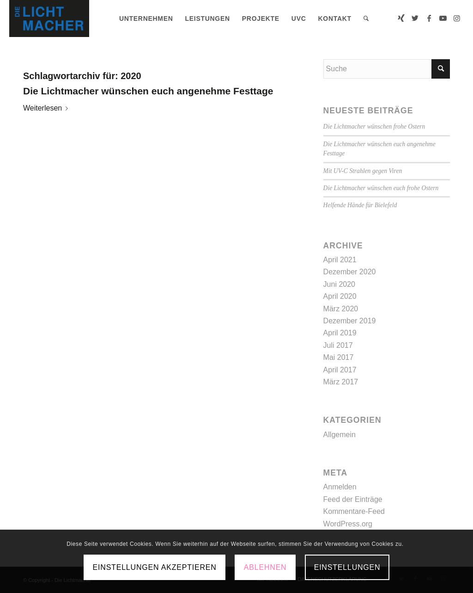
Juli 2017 (338, 345)
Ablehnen (265, 567)
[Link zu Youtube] (443, 18)
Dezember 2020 (349, 272)
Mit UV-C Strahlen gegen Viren (362, 170)
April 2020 (340, 296)
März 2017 (340, 382)
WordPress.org (347, 524)
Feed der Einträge (352, 499)
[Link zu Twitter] (415, 18)
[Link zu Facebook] (429, 18)
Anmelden (340, 487)
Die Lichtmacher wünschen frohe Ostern (374, 126)
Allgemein (339, 435)
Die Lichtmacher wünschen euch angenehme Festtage (148, 91)
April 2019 (340, 333)
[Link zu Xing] (401, 18)
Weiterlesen (47, 108)
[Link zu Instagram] (457, 18)
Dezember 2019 (349, 321)
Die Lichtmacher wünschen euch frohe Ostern (381, 188)
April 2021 (340, 260)
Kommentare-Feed (354, 511)
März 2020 (340, 309)
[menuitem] (146, 18)
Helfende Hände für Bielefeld (360, 205)
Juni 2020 (339, 284)
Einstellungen (347, 567)
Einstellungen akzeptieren (155, 567)
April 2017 (340, 370)
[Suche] (366, 18)
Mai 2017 (338, 357)
